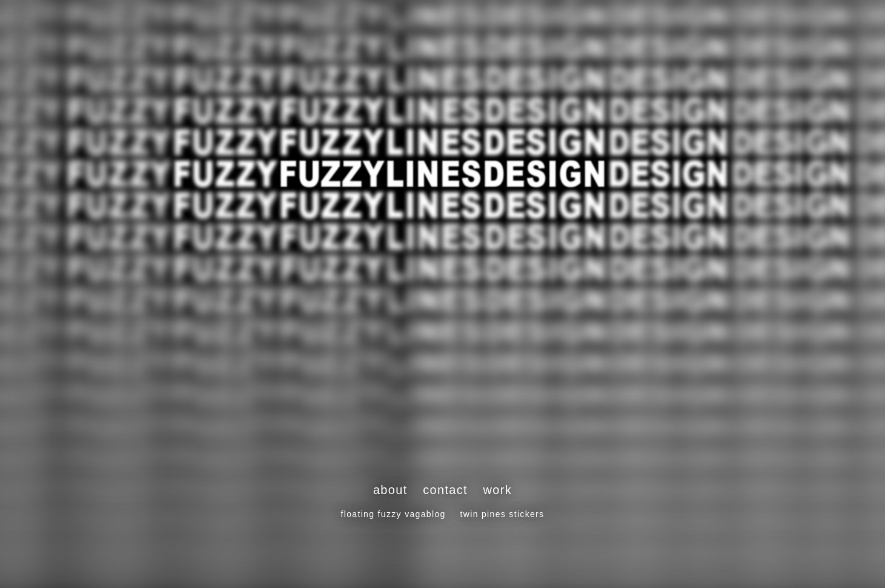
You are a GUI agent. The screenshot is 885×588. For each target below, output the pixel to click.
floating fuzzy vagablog (393, 514)
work (497, 489)
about (390, 489)
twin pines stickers (502, 514)
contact (445, 489)
